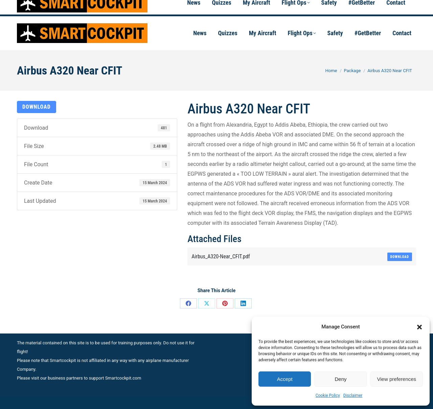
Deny (340, 379)
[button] (419, 327)
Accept (285, 379)
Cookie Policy (328, 395)
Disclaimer (353, 395)
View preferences (396, 379)
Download (36, 107)
